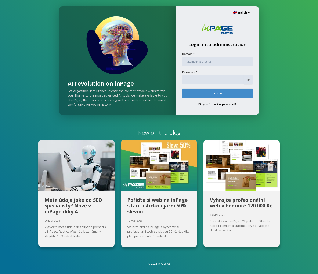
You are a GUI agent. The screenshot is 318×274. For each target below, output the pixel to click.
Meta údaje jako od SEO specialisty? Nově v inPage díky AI (73, 205)
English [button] (241, 12)
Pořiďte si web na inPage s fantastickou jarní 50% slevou (157, 205)
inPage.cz (164, 264)
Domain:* (188, 54)
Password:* (189, 72)
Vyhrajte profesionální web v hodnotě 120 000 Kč (241, 202)
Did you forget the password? (217, 104)
